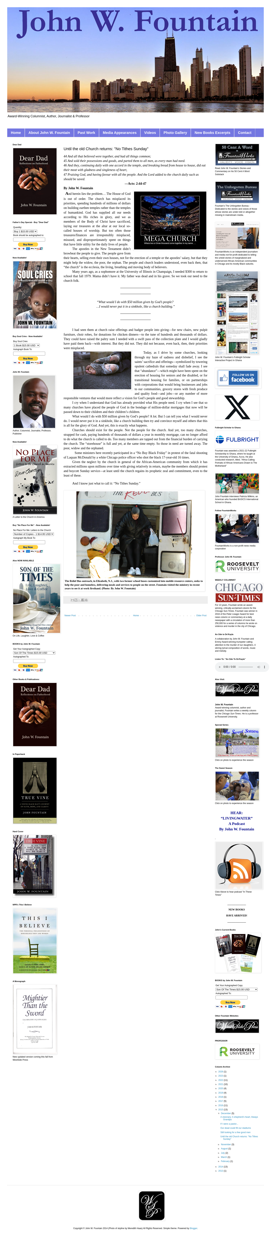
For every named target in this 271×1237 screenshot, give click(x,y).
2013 (221, 1171)
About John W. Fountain (49, 133)
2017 (221, 1101)
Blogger (193, 1228)
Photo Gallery (175, 133)
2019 (221, 1093)
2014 (221, 1166)
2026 (221, 1071)
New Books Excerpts (212, 133)
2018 (221, 1097)
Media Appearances (120, 133)
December (226, 1113)
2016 (221, 1105)
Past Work (86, 133)
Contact (244, 133)
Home (16, 133)
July (223, 1153)
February (225, 1161)
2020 (221, 1088)
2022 (221, 1080)
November (226, 1144)
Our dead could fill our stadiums (235, 1128)
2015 (221, 1109)
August (224, 1148)
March (224, 1157)
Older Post (201, 615)
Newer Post (70, 615)
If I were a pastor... (229, 1124)
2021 (221, 1084)
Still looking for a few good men (235, 1132)
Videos (150, 133)
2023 (221, 1076)
